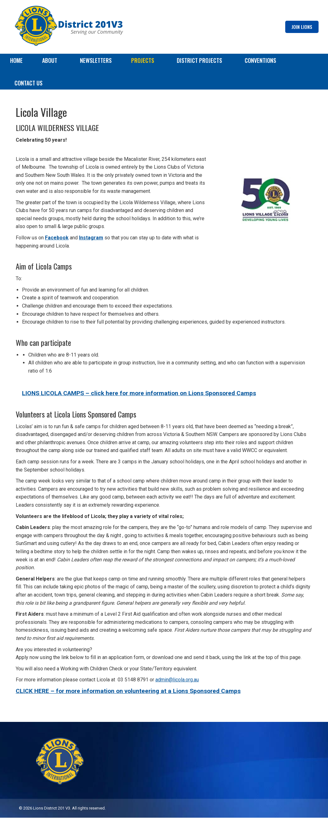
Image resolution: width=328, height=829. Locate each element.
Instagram (91, 249)
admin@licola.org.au (177, 691)
